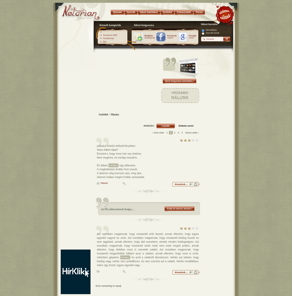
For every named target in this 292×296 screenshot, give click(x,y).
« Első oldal (158, 133)
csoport (172, 37)
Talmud (104, 183)
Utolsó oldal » (192, 133)
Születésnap (108, 38)
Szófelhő (103, 114)
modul (192, 37)
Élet (104, 42)
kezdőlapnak (150, 37)
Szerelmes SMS (110, 35)
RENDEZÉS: (149, 126)
